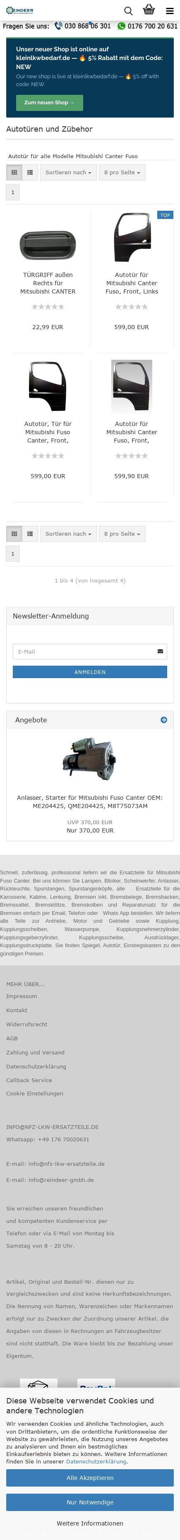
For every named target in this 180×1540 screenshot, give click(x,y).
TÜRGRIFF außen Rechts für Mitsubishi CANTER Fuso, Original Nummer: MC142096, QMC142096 (48, 283)
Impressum (21, 996)
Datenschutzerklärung (96, 1461)
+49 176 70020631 (63, 1139)
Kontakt (16, 1010)
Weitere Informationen (90, 1523)
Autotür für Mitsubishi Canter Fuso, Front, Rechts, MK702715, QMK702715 (131, 432)
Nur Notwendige (90, 1502)
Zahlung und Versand (35, 1052)
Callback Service (29, 1080)
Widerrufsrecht (26, 1024)
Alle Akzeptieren (90, 1477)
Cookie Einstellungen (34, 1093)
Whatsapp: (22, 1139)
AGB (12, 1038)
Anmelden (90, 672)
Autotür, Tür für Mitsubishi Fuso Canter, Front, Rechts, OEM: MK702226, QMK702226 (48, 432)
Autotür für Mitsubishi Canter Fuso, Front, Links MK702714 (132, 283)
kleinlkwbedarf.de (43, 58)
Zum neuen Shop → (49, 102)
